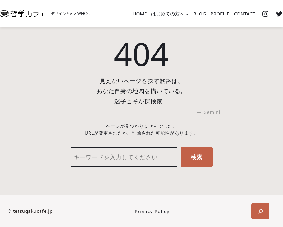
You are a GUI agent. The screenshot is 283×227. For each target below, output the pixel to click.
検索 (197, 157)
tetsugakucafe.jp (32, 211)
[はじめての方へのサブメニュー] (187, 13)
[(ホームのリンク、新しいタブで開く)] (22, 13)
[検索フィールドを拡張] (260, 211)
